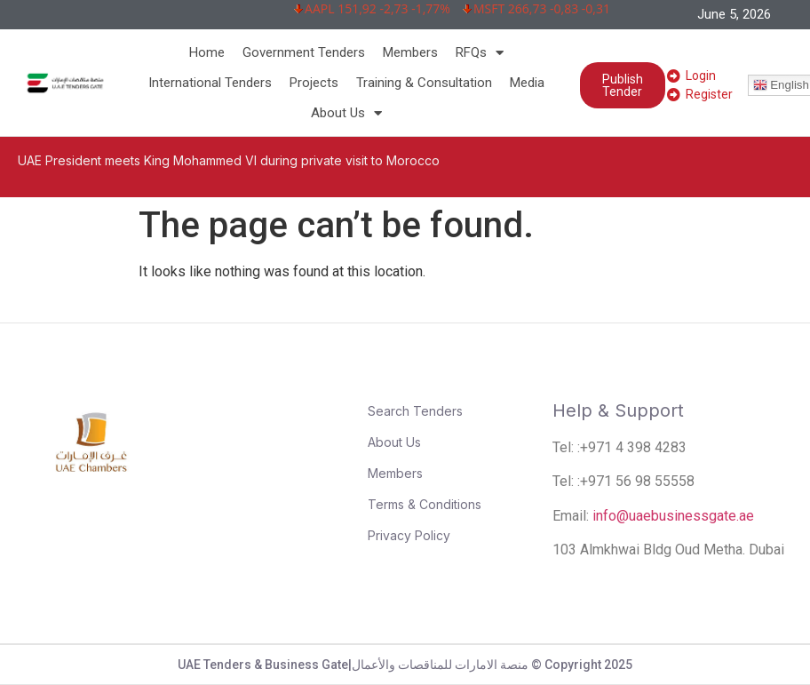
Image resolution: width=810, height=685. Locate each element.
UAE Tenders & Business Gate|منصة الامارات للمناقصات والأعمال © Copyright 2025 (405, 664)
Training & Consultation (424, 83)
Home (207, 52)
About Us (346, 113)
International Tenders (210, 83)
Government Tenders (303, 52)
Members (410, 52)
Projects (314, 83)
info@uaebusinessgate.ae (673, 515)
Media (527, 83)
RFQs (480, 52)
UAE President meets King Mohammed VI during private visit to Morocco (229, 160)
